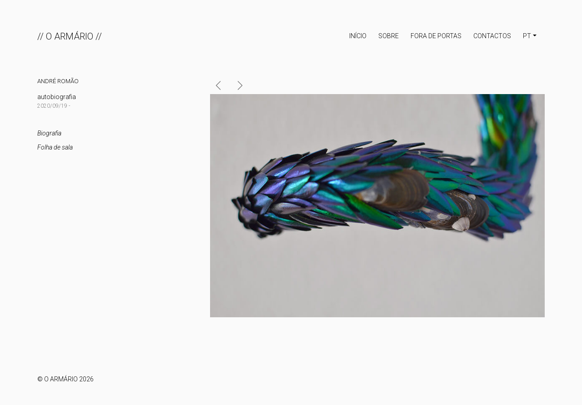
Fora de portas (436, 36)
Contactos (492, 36)
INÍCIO (357, 36)
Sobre (388, 36)
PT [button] (527, 36)
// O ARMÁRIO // (69, 36)
